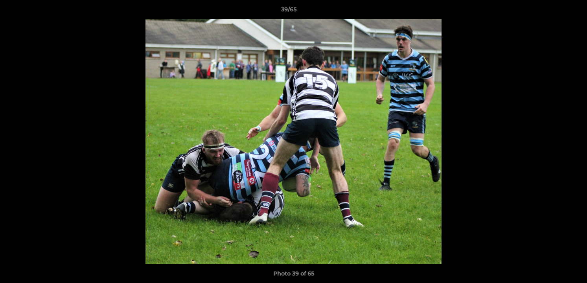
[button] (554, 11)
